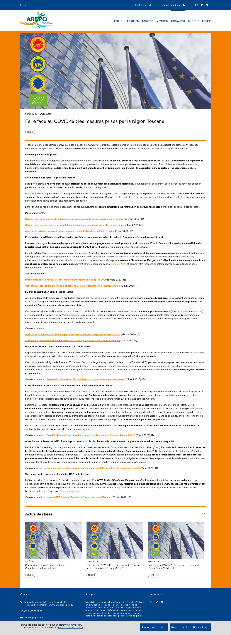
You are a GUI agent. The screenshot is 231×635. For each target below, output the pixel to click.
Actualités (178, 21)
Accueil (119, 21)
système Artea (118, 263)
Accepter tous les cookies (154, 627)
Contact (24, 594)
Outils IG (193, 21)
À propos (133, 21)
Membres (162, 21)
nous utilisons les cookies (70, 627)
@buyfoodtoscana (69, 491)
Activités (147, 21)
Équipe (206, 21)
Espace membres (171, 5)
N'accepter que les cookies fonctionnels (190, 627)
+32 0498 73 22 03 (33, 611)
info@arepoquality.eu (33, 617)
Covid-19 (30, 132)
